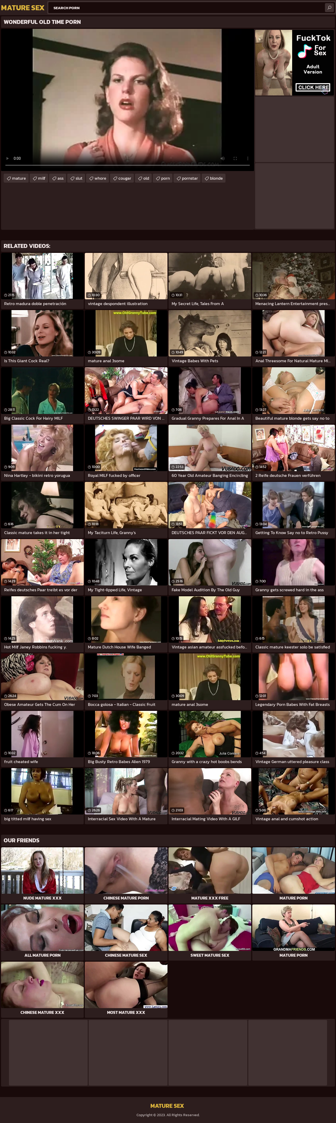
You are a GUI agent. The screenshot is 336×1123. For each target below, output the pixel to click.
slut (79, 178)
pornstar (190, 178)
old (146, 178)
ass (60, 178)
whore (100, 178)
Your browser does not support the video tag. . (127, 100)
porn (165, 178)
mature (19, 178)
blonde (216, 178)
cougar (124, 178)
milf (41, 178)
